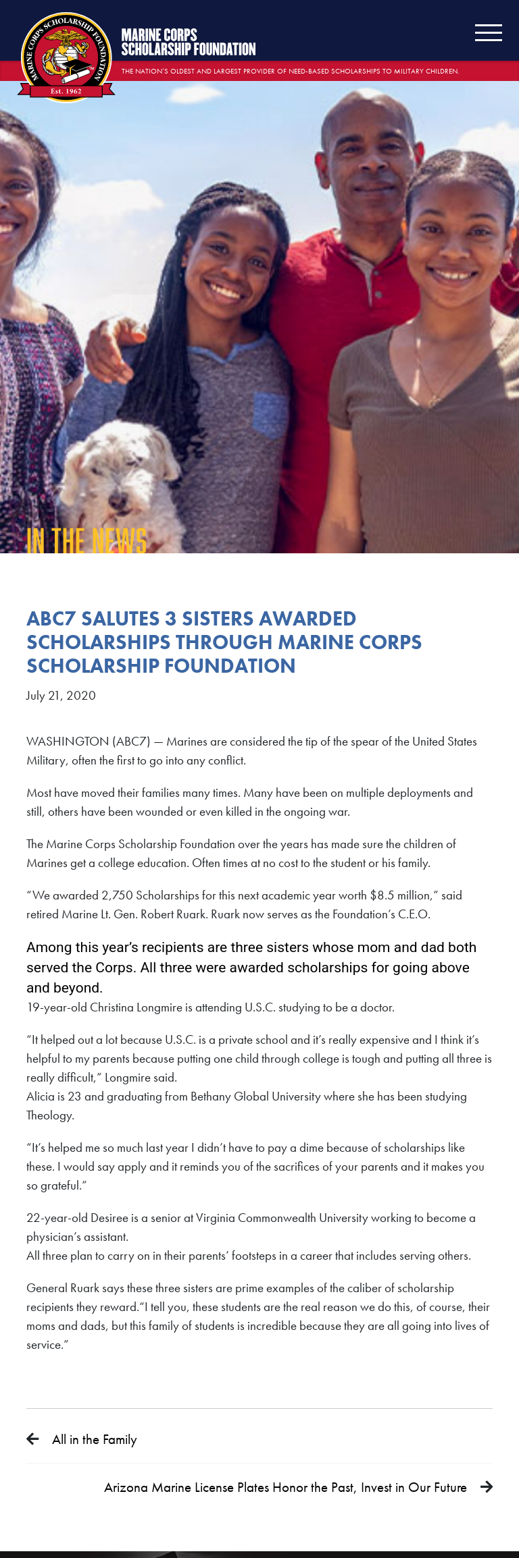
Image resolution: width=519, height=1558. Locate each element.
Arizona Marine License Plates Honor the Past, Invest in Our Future (285, 1487)
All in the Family (94, 1439)
